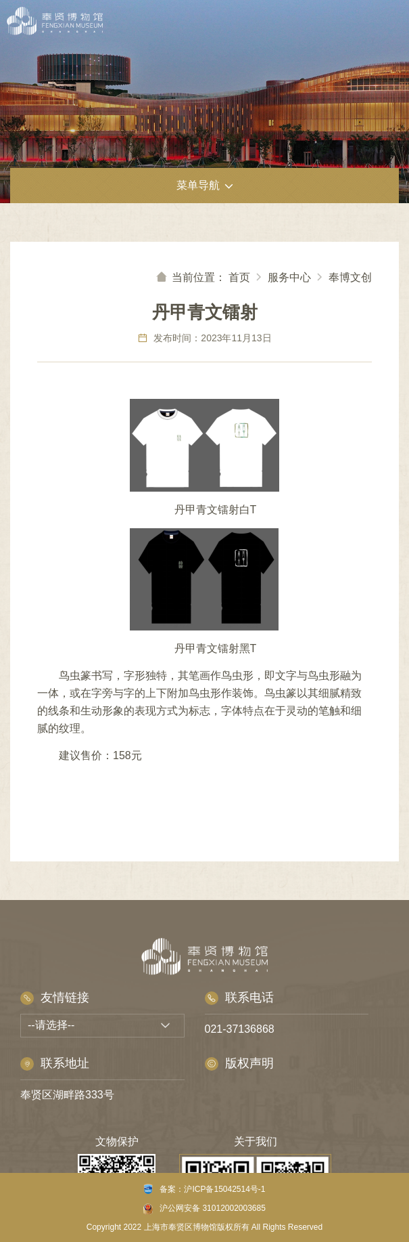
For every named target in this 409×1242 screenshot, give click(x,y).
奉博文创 (350, 277)
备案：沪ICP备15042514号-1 (204, 1189)
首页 (239, 277)
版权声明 (239, 1063)
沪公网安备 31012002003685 (204, 1208)
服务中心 (289, 277)
